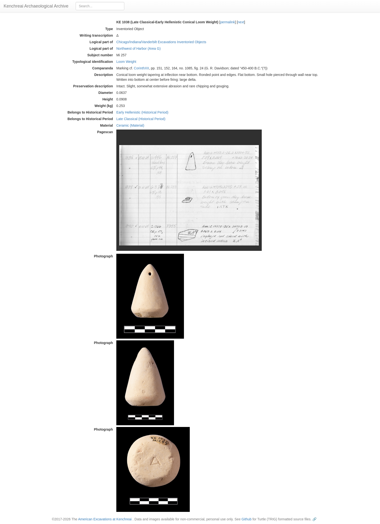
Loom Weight (126, 62)
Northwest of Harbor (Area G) (138, 48)
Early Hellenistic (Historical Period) (142, 112)
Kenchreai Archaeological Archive (36, 6)
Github (247, 519)
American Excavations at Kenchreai (105, 519)
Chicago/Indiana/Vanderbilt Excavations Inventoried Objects (161, 42)
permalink (227, 22)
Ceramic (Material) (130, 125)
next (241, 22)
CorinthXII (141, 68)
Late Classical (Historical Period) (140, 119)
